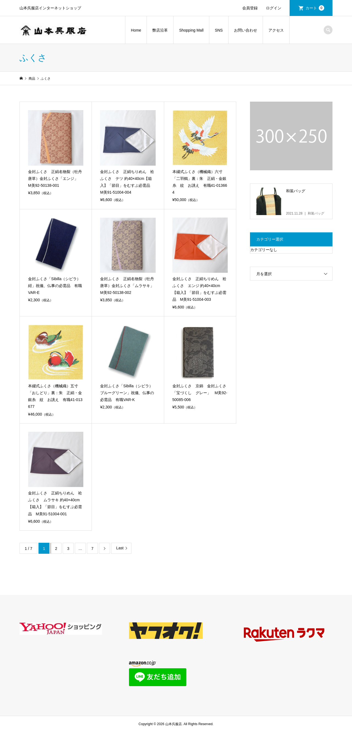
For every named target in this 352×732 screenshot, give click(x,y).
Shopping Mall (191, 30)
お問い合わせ (245, 30)
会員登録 (250, 8)
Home (136, 30)
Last (119, 548)
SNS (219, 30)
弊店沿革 (160, 30)
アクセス (276, 30)
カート (315, 8)
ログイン (273, 8)
